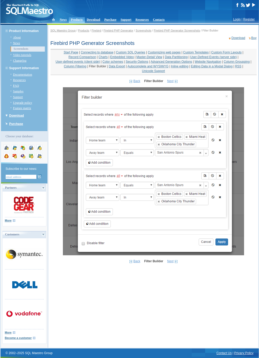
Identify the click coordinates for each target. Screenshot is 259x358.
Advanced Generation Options (171, 61)
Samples (18, 91)
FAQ (16, 85)
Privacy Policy (244, 353)
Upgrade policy (22, 103)
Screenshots (21, 49)
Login (237, 19)
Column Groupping (237, 61)
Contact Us (224, 353)
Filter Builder (97, 66)
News (63, 19)
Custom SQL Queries (130, 52)
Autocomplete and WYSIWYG (148, 66)
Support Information (24, 68)
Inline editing (179, 66)
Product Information (24, 31)
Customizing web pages (164, 52)
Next (170, 81)
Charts (102, 57)
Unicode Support (153, 71)
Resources (142, 19)
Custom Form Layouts (226, 52)
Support (126, 19)
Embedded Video (122, 57)
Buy (254, 38)
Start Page (71, 52)
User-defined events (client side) (78, 61)
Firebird (96, 30)
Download (93, 19)
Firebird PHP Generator (118, 30)
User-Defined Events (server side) (213, 57)
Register (249, 19)
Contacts (159, 19)
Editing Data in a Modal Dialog (211, 66)
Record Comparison (82, 57)
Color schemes (113, 61)
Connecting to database (97, 52)
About (17, 37)
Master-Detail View (149, 57)
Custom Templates (196, 52)
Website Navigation (208, 61)
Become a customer (18, 337)
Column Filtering (75, 66)
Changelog (20, 60)
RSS (238, 66)
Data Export (117, 66)
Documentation (22, 74)
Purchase (110, 19)
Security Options (137, 61)
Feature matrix (22, 108)
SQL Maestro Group (63, 30)
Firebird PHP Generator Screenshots (177, 30)
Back (136, 81)
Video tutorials (22, 55)
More (8, 220)
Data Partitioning (176, 57)
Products (77, 19)
